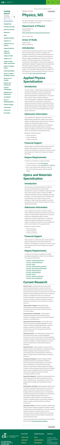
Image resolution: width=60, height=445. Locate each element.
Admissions (7, 32)
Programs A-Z (7, 41)
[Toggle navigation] (57, 2)
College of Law (7, 58)
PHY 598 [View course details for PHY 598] (43, 163)
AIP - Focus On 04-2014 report (37, 73)
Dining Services (38, 442)
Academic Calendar (9, 38)
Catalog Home (7, 24)
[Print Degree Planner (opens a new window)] (48, 11)
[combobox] (45, 9)
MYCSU (35, 437)
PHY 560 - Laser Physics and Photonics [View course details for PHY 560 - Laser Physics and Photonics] (36, 268)
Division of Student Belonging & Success (9, 74)
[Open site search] (53, 2)
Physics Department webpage (40, 421)
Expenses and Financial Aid (7, 84)
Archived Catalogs (8, 104)
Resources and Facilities (7, 79)
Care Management (38, 440)
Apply (5, 35)
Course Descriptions (9, 70)
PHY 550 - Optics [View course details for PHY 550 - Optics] (30, 264)
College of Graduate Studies (9, 67)
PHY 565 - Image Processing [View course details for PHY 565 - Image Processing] (33, 270)
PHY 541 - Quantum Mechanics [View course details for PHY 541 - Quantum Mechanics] (34, 262)
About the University (9, 29)
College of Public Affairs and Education (9, 62)
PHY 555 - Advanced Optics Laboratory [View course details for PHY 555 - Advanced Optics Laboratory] (36, 266)
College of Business (9, 48)
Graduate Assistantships (7, 88)
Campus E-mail (25, 437)
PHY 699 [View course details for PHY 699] (52, 165)
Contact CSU (7, 110)
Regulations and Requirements (8, 93)
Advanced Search (8, 21)
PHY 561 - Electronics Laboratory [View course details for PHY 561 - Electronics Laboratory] (34, 276)
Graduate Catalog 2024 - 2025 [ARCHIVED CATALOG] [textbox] (42, 8)
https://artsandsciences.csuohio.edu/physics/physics (36, 32)
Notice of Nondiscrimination (8, 100)
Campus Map (7, 107)
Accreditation (7, 97)
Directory (23, 442)
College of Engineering (7, 52)
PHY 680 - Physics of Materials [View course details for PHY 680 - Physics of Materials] (34, 278)
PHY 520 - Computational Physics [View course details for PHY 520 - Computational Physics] (35, 260)
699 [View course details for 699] (47, 163)
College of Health (8, 56)
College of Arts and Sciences (9, 44)
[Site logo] (7, 2)
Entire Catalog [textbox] (6, 15)
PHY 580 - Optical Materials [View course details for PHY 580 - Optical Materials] (33, 272)
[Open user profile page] (48, 2)
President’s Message (9, 26)
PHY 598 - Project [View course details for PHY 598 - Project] (31, 274)
